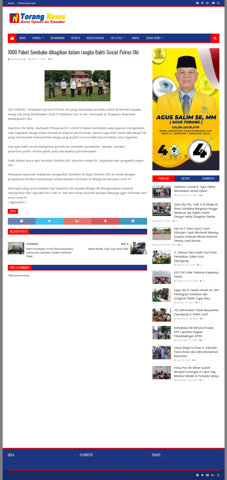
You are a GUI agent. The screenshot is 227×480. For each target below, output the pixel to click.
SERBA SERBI (153, 38)
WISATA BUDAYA (95, 38)
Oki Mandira (57, 38)
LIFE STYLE (116, 38)
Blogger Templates (54, 475)
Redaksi (11, 3)
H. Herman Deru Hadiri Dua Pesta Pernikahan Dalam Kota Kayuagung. (195, 256)
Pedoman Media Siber (26, 3)
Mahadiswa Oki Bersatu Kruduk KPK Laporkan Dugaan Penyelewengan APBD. (193, 332)
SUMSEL (36, 38)
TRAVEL (135, 38)
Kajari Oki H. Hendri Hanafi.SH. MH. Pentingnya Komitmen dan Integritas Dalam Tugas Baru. (196, 294)
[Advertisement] (186, 411)
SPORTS (75, 38)
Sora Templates (30, 475)
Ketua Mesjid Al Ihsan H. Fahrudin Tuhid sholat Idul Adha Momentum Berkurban (196, 351)
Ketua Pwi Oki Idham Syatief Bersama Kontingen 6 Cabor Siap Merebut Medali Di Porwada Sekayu (196, 371)
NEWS (23, 38)
